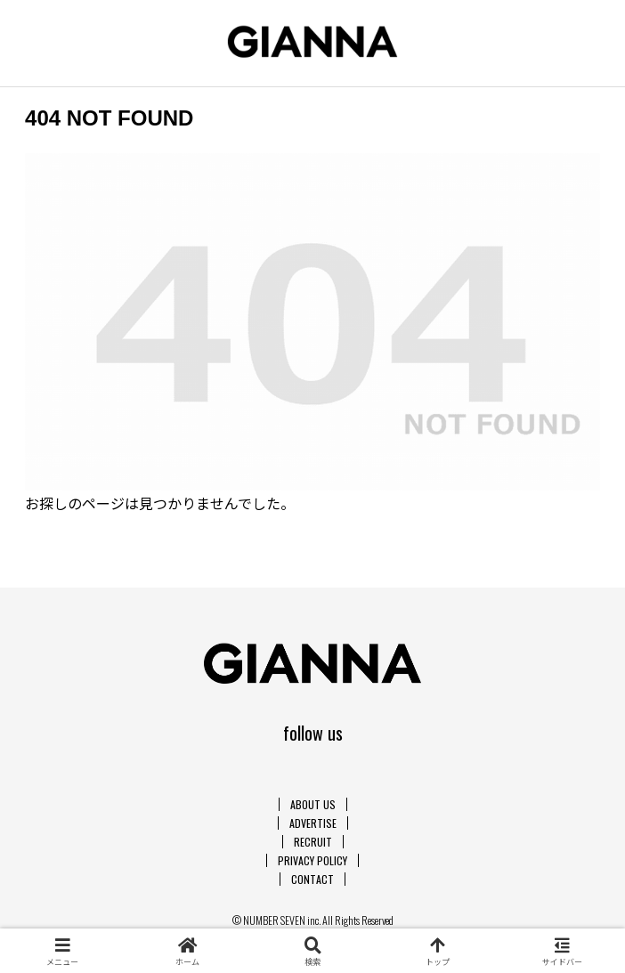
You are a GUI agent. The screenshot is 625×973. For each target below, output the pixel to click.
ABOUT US (313, 804)
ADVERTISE (313, 823)
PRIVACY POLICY (312, 860)
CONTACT (312, 879)
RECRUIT (313, 841)
